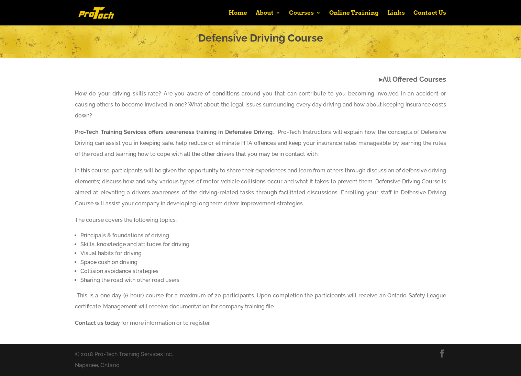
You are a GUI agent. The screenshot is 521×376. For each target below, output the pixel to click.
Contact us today (97, 323)
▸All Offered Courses (412, 79)
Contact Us (429, 13)
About (265, 13)
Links (396, 13)
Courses (301, 13)
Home (238, 13)
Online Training (354, 13)
